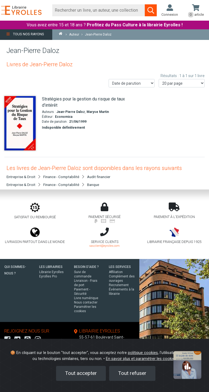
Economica (63, 117)
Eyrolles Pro (48, 276)
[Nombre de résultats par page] (182, 83)
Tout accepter (81, 373)
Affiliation (116, 272)
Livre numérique (86, 298)
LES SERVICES (120, 267)
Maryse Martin (98, 112)
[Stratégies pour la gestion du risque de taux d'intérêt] (21, 123)
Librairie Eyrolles (51, 272)
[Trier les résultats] (132, 83)
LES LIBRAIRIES (51, 267)
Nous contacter (85, 302)
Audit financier (98, 177)
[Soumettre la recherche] (151, 10)
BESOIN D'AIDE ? (86, 267)
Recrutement (119, 285)
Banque (93, 184)
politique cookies (143, 352)
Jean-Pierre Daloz (70, 112)
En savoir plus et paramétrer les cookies (141, 358)
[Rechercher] (98, 10)
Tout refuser (132, 373)
